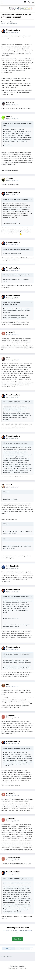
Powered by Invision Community (17, 968)
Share (8, 948)
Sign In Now (17, 939)
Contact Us (14, 966)
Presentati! (14, 23)
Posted (12, 32)
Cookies (21, 966)
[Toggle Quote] (4, 123)
